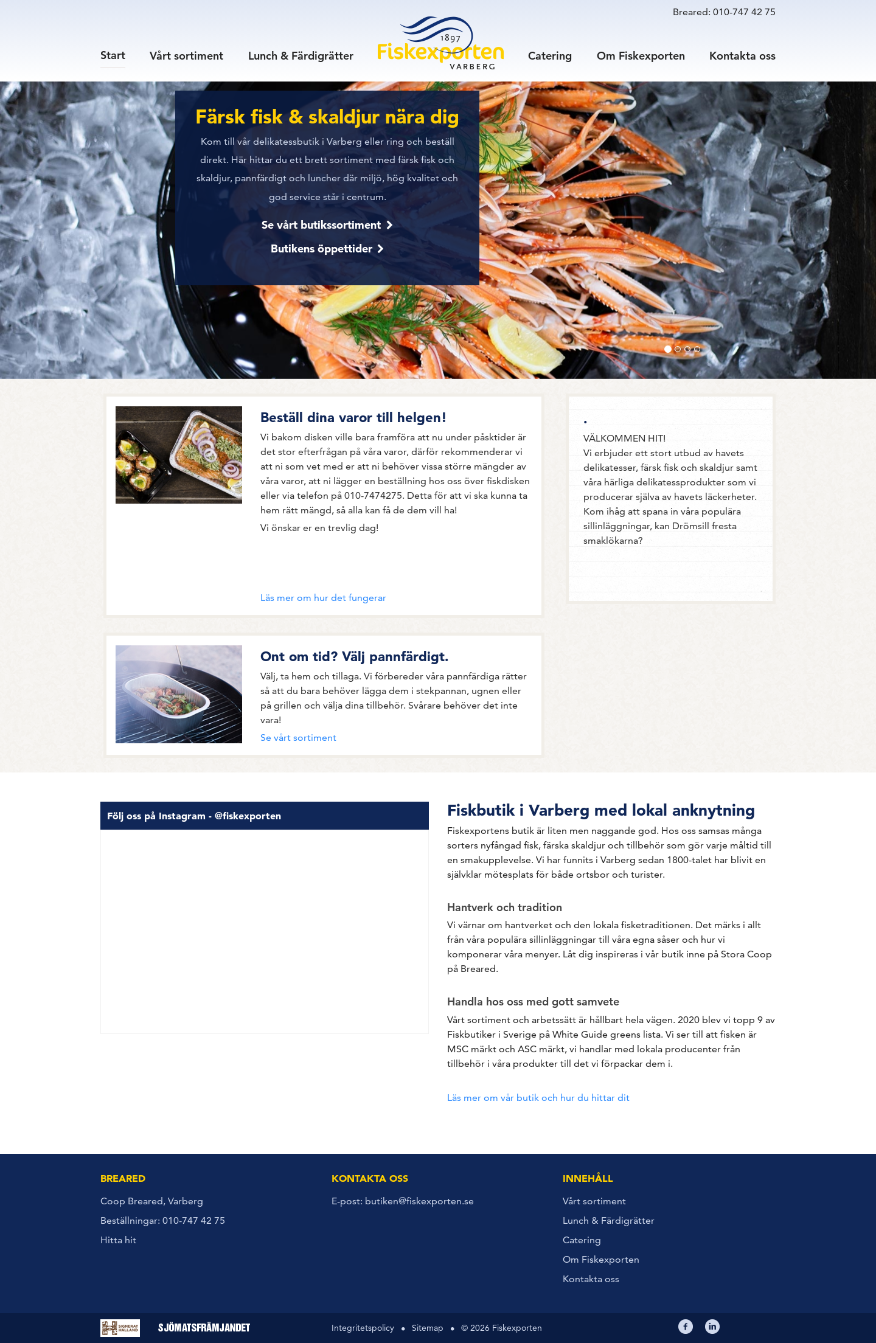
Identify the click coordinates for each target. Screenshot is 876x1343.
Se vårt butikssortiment (321, 225)
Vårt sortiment (186, 55)
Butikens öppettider (321, 248)
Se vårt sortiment (298, 737)
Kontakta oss (742, 55)
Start (112, 54)
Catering (550, 55)
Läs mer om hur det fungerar (323, 597)
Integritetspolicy (363, 1327)
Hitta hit (118, 1240)
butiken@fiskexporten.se (419, 1201)
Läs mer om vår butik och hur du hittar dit (538, 1097)
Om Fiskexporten (641, 55)
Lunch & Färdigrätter (300, 55)
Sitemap (427, 1327)
